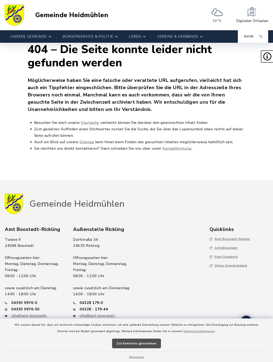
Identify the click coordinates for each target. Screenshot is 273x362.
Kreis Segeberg (224, 257)
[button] (267, 56)
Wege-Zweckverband (228, 265)
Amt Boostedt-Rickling (230, 239)
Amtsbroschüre (224, 248)
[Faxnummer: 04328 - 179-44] (102, 309)
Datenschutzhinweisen (199, 331)
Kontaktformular (177, 148)
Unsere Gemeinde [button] (30, 36)
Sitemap (87, 142)
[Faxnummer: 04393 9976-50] (34, 309)
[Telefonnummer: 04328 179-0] (102, 302)
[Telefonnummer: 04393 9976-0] (34, 302)
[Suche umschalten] (253, 36)
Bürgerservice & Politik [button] (90, 36)
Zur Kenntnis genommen (136, 343)
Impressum (136, 357)
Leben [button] (137, 36)
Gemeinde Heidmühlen (71, 15)
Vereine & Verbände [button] (180, 36)
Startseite (90, 122)
